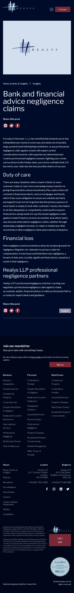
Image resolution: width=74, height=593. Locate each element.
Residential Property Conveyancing (36, 439)
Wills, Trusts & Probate (34, 453)
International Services (9, 426)
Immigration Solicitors (32, 408)
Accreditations (9, 487)
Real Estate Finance (12, 441)
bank (27, 138)
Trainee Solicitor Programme (10, 503)
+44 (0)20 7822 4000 (38, 482)
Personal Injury (34, 419)
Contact (63, 9)
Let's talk (60, 540)
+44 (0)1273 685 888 (61, 482)
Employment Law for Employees (36, 399)
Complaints (8, 514)
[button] (51, 9)
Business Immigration (8, 382)
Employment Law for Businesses (12, 417)
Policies (6, 509)
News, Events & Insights (15, 83)
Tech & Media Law (11, 446)
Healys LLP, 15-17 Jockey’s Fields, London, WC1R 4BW (38, 474)
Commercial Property (8, 395)
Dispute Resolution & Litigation (12, 409)
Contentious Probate (33, 382)
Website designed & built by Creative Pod (19, 584)
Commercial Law (10, 389)
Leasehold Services (36, 414)
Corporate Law (10, 402)
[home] (18, 7)
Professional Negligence (9, 434)
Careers (7, 497)
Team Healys (9, 492)
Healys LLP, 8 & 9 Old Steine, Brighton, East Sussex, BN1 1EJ (61, 474)
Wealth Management (36, 446)
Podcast (6, 477)
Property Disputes (35, 432)
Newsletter (8, 482)
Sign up (60, 364)
